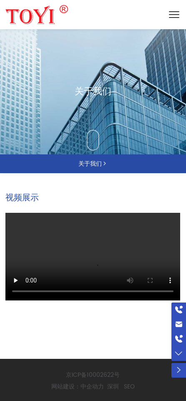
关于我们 (93, 91)
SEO (129, 386)
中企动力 (92, 386)
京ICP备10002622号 (93, 375)
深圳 (113, 386)
